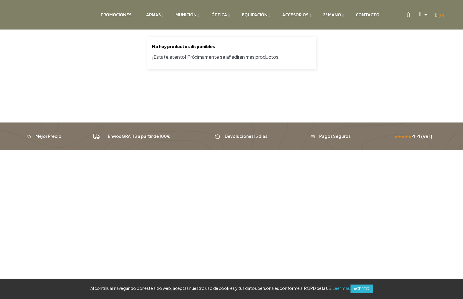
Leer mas (341, 288)
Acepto (361, 288)
